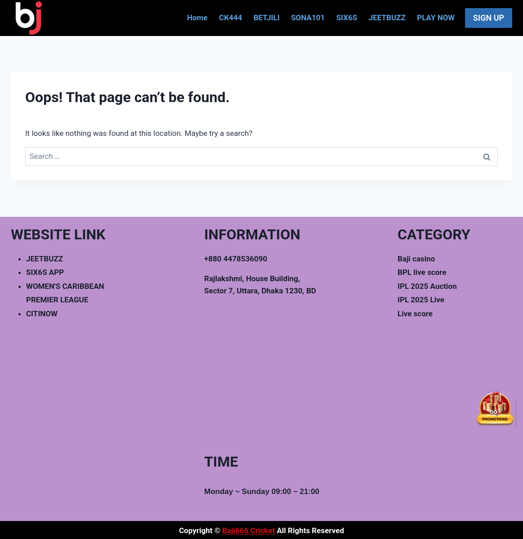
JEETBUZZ (387, 17)
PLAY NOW (436, 17)
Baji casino (416, 258)
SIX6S (347, 17)
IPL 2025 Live (421, 299)
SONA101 (308, 17)
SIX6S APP (45, 272)
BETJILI (267, 17)
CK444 (230, 17)
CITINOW (42, 313)
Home (197, 17)
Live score (415, 313)
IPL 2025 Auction (427, 286)
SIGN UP (488, 17)
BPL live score (422, 272)
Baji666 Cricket (248, 530)
